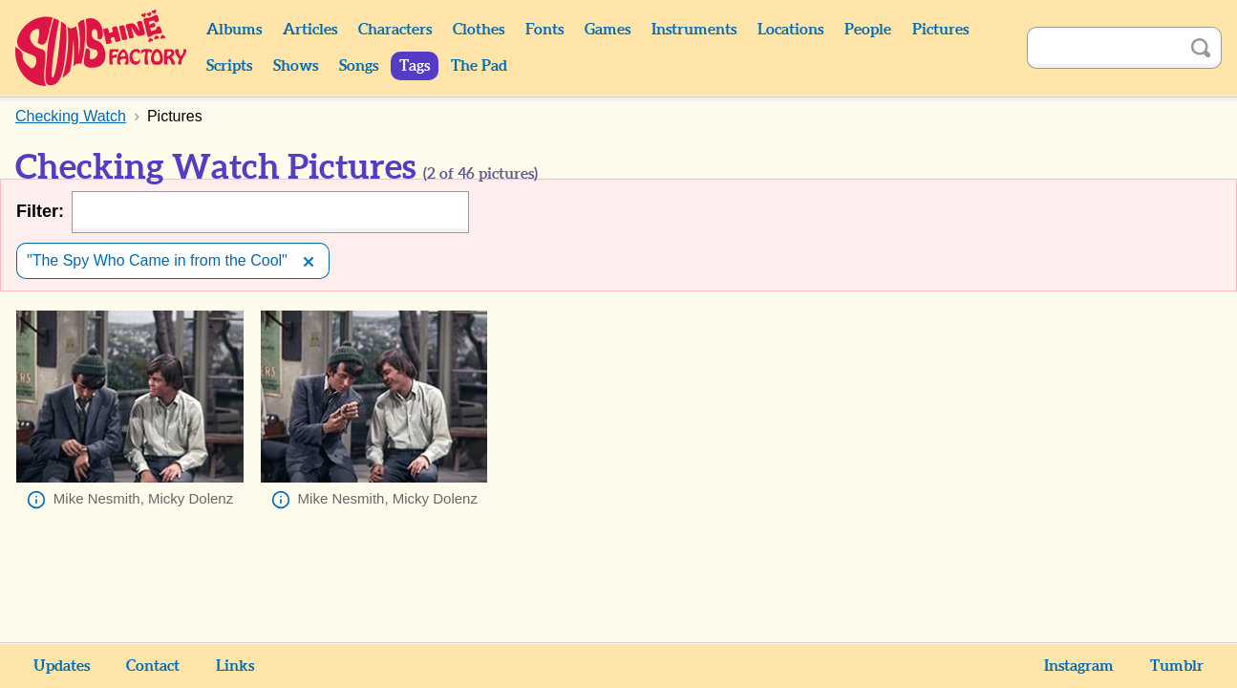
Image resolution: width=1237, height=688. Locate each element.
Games (607, 29)
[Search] (1103, 48)
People (867, 29)
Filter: (40, 211)
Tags (414, 66)
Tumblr (1177, 666)
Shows (295, 66)
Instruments (693, 29)
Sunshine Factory (101, 48)
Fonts (544, 29)
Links (235, 666)
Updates (61, 666)
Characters (395, 29)
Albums (234, 29)
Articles (310, 29)
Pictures (940, 29)
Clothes (478, 29)
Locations (790, 29)
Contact (153, 666)
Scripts (229, 66)
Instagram (1079, 666)
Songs (358, 66)
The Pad (479, 66)
